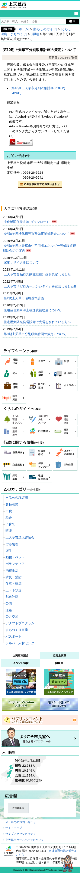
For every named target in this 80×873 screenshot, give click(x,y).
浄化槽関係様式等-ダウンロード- (27, 222)
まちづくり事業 (17, 630)
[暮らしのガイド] (45, 29)
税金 (9, 517)
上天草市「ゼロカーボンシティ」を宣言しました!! (40, 286)
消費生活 (12, 570)
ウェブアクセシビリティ (20, 833)
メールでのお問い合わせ (20, 822)
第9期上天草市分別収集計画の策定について (35, 334)
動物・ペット (15, 557)
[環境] (35, 34)
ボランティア (15, 564)
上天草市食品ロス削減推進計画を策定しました (38, 274)
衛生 (9, 550)
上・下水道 (14, 590)
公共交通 (12, 616)
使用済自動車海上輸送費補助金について (33, 310)
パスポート (14, 636)
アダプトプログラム (20, 623)
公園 (9, 603)
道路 (9, 610)
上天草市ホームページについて (24, 839)
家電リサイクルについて (22, 262)
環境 (9, 531)
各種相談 (12, 504)
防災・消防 (14, 577)
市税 (9, 511)
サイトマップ (13, 827)
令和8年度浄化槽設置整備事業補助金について (37, 233)
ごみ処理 (12, 544)
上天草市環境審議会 (20, 537)
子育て (10, 524)
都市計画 (12, 597)
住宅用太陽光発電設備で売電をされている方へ (38, 322)
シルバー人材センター (22, 643)
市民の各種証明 (17, 498)
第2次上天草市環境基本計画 (24, 298)
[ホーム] (23, 29)
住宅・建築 (14, 584)
